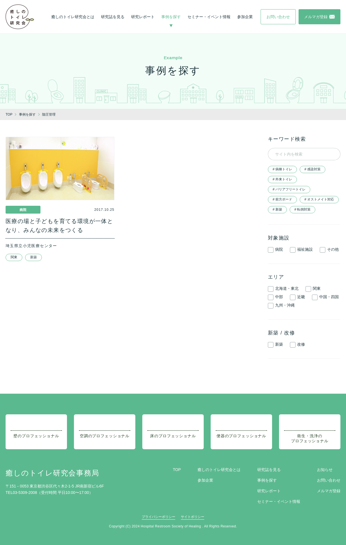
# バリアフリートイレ (289, 189)
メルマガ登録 (328, 491)
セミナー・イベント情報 (209, 17)
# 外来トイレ (282, 179)
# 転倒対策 (302, 209)
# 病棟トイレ (282, 169)
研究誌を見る (112, 17)
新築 (33, 257)
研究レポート (143, 17)
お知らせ (325, 469)
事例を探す (171, 17)
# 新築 (277, 209)
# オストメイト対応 (319, 199)
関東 (14, 257)
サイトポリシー (192, 517)
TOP (177, 469)
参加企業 (245, 17)
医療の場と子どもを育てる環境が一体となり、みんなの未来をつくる (59, 225)
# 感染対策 (312, 169)
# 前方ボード (282, 199)
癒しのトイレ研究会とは (72, 17)
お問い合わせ (328, 480)
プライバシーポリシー (158, 517)
